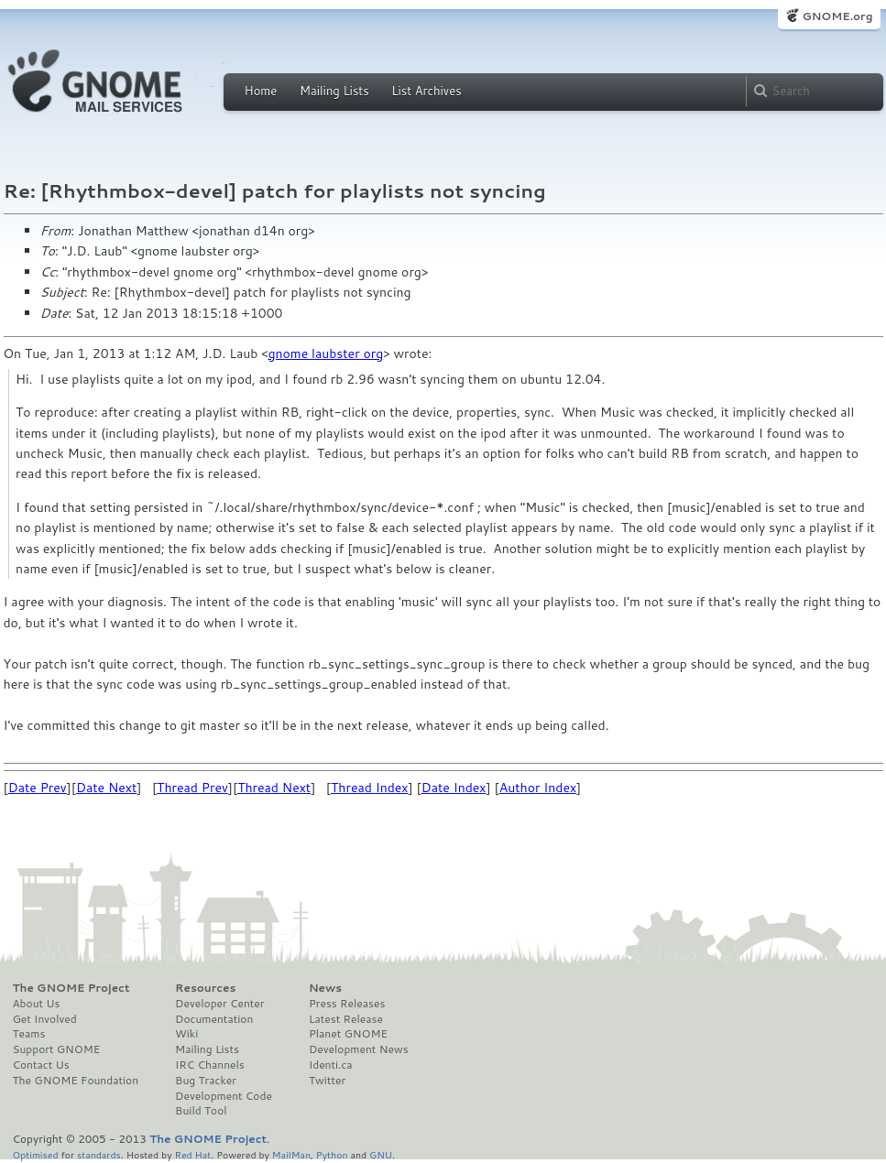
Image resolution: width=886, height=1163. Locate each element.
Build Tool (200, 1110)
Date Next (106, 787)
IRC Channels (210, 1065)
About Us (36, 1003)
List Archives (426, 90)
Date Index (454, 787)
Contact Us (41, 1065)
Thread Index (370, 787)
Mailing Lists (334, 90)
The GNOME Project (71, 988)
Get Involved (45, 1019)
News (325, 988)
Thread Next (274, 787)
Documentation (214, 1019)
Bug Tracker (205, 1080)
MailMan (291, 1154)
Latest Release (346, 1019)
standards (99, 1154)
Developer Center (219, 1003)
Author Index (537, 787)
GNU (380, 1154)
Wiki (186, 1034)
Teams (29, 1034)
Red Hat (192, 1154)
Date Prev (37, 787)
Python (332, 1154)
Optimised (36, 1154)
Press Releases (347, 1003)
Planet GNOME (348, 1034)
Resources (205, 988)
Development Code (223, 1096)
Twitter (327, 1080)
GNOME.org (837, 16)
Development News (359, 1049)
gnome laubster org (326, 353)
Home (261, 90)
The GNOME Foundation (76, 1080)
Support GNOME (57, 1049)
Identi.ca (331, 1065)
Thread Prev (192, 787)
